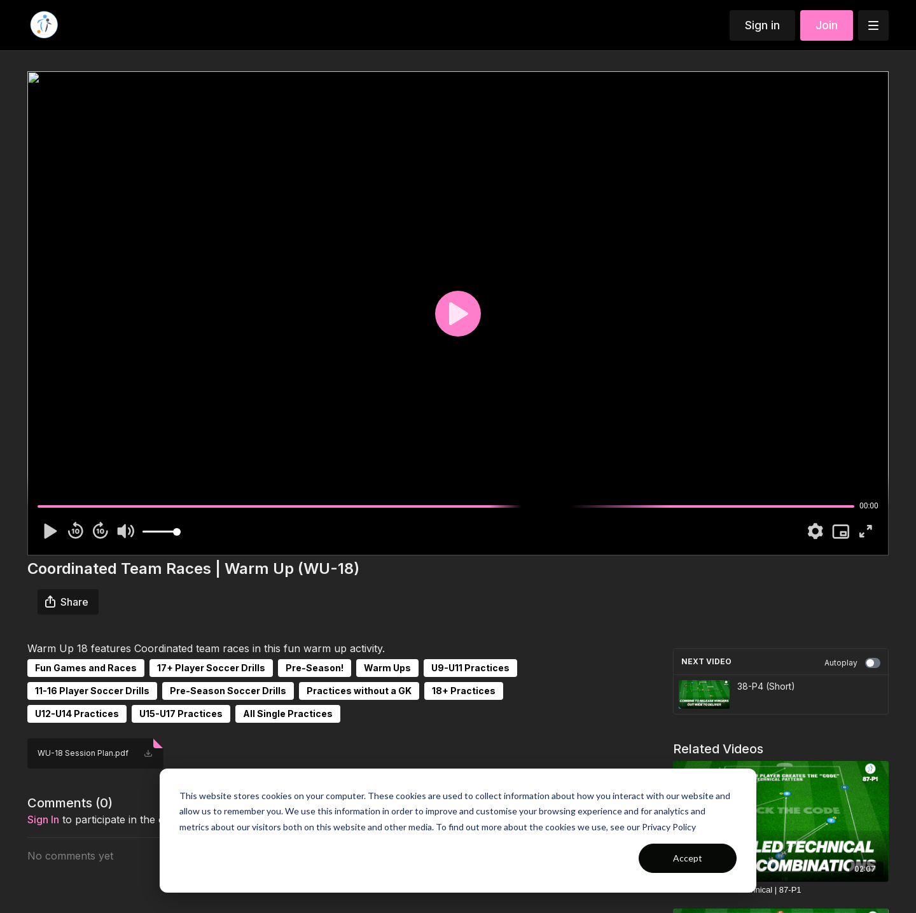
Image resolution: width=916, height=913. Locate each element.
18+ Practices (464, 690)
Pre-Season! (315, 667)
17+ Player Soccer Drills (211, 667)
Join (826, 25)
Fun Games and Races (86, 667)
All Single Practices (288, 713)
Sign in (762, 25)
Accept (687, 858)
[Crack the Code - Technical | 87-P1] (780, 890)
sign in (43, 819)
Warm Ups (387, 667)
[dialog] (458, 831)
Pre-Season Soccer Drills (228, 690)
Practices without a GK (359, 690)
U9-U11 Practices (470, 667)
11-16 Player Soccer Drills (92, 690)
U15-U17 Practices (181, 713)
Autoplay (852, 663)
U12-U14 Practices (77, 713)
